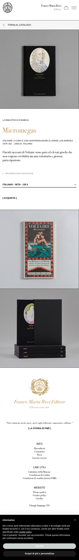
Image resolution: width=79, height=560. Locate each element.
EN (48, 505)
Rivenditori (39, 448)
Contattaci (39, 451)
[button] (74, 519)
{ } (39, 428)
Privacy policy (39, 492)
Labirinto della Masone (39, 471)
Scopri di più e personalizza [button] (39, 553)
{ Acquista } (10, 198)
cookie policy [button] (25, 532)
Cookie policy (39, 495)
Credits (39, 498)
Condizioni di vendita (39, 474)
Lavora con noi (39, 457)
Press (39, 454)
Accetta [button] (39, 546)
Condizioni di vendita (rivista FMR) (39, 478)
